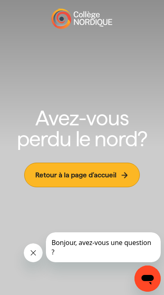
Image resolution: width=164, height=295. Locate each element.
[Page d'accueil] (81, 19)
